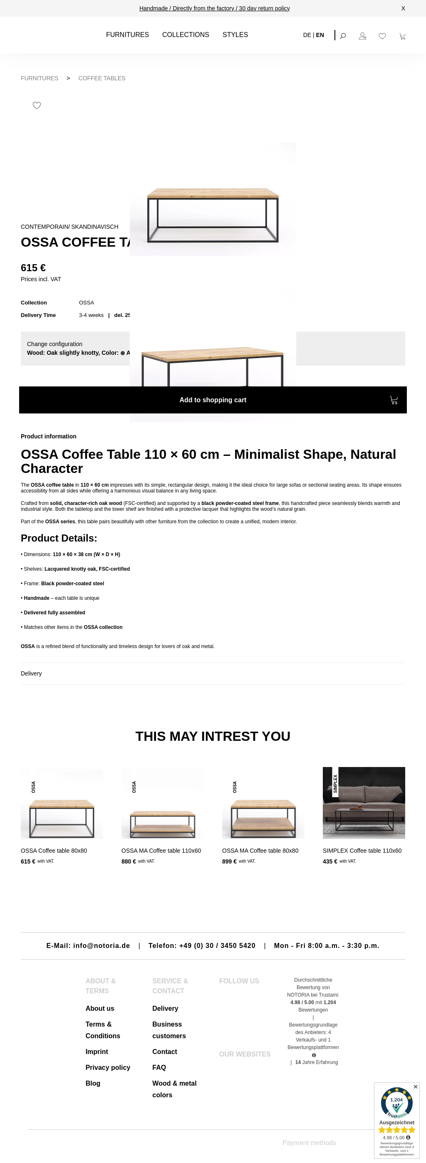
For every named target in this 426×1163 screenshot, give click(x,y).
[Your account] (364, 35)
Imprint (97, 1051)
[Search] (344, 35)
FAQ (159, 1067)
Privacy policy (108, 1067)
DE (307, 34)
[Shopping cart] (404, 35)
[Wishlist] (384, 35)
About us (100, 1008)
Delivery (165, 1008)
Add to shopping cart (289, 401)
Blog (93, 1083)
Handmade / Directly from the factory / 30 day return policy (214, 8)
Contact (164, 1051)
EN (320, 34)
